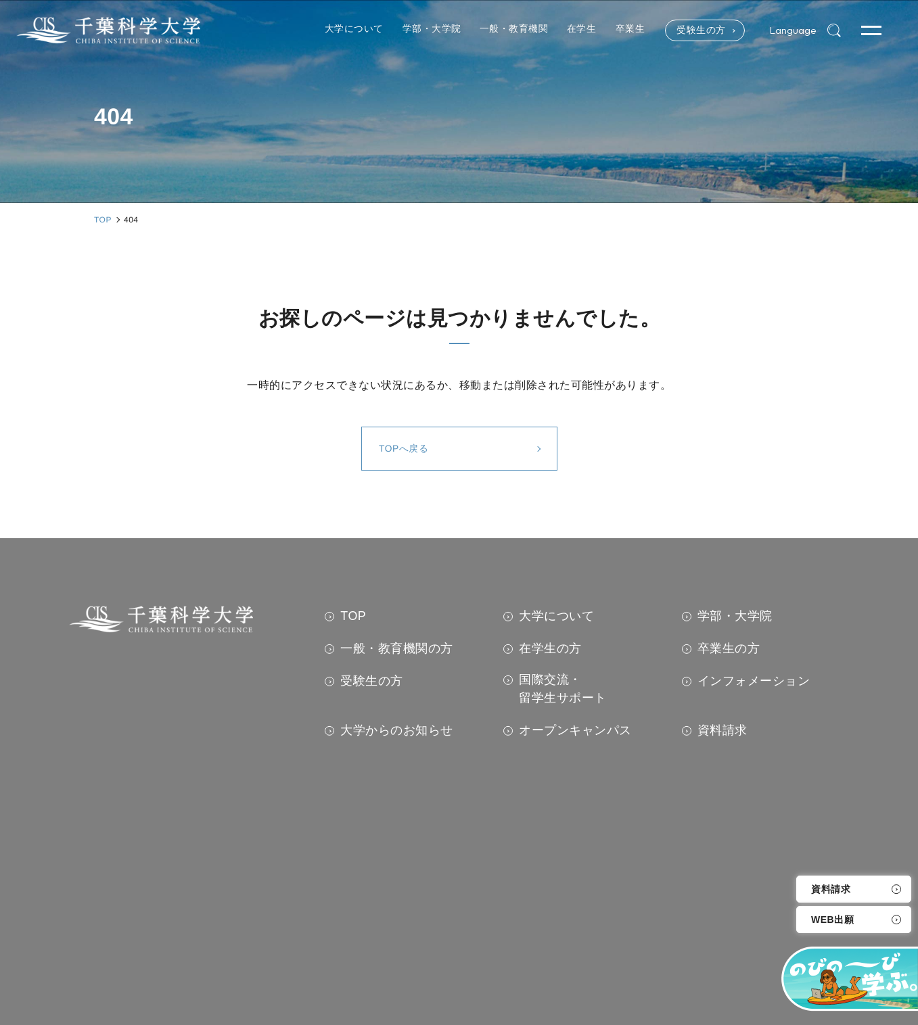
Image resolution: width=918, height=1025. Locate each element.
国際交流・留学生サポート (563, 689)
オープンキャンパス (575, 730)
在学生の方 (550, 648)
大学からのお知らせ (396, 730)
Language (793, 30)
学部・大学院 (735, 616)
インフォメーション (753, 681)
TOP (353, 616)
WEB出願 (832, 919)
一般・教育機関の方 (396, 648)
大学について (556, 616)
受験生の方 (699, 30)
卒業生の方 (728, 648)
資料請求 (830, 889)
